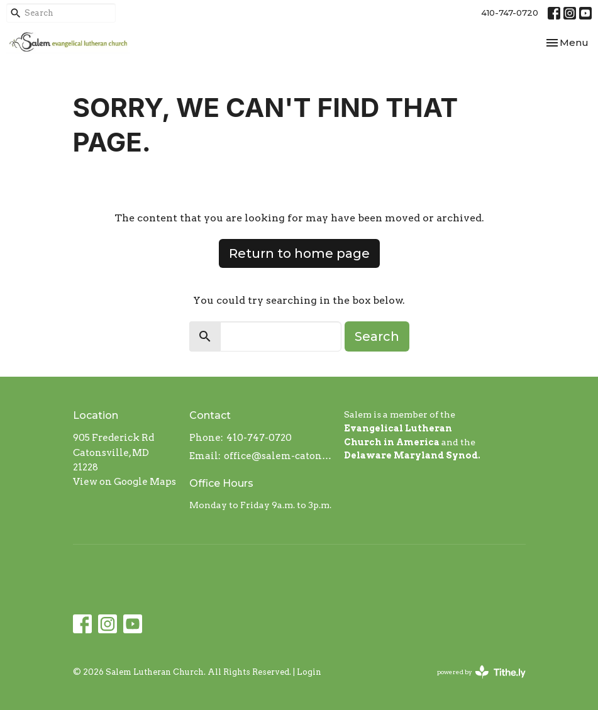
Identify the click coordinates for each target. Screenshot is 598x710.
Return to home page (299, 253)
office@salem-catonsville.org (278, 456)
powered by (481, 671)
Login (309, 672)
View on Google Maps (124, 481)
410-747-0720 (509, 13)
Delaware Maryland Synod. (412, 455)
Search (377, 336)
